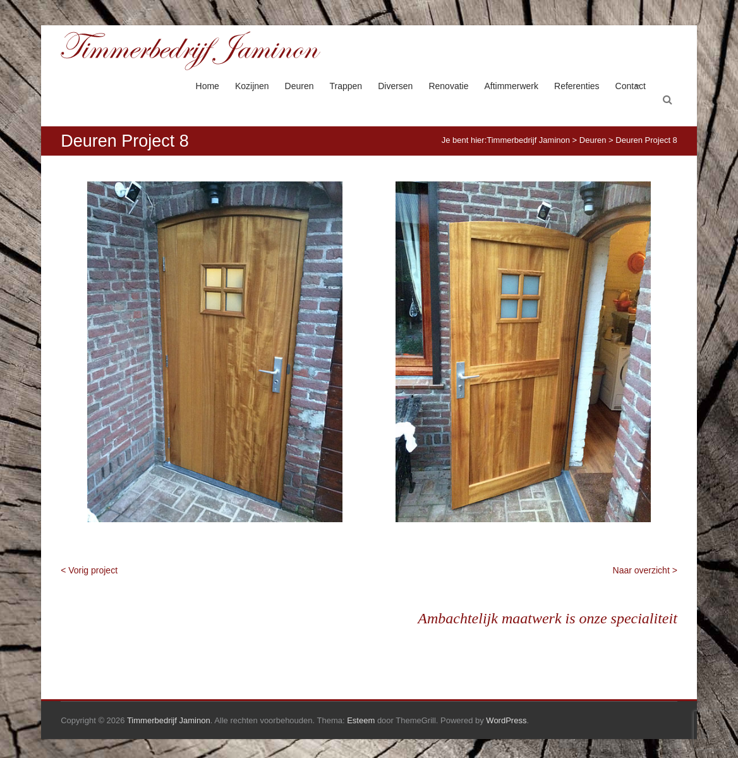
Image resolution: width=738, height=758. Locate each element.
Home (207, 86)
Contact (630, 86)
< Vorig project (89, 570)
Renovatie (448, 86)
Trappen (346, 86)
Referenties (577, 86)
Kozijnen (252, 86)
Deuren (299, 86)
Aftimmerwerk (511, 86)
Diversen (395, 86)
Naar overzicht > (645, 570)
